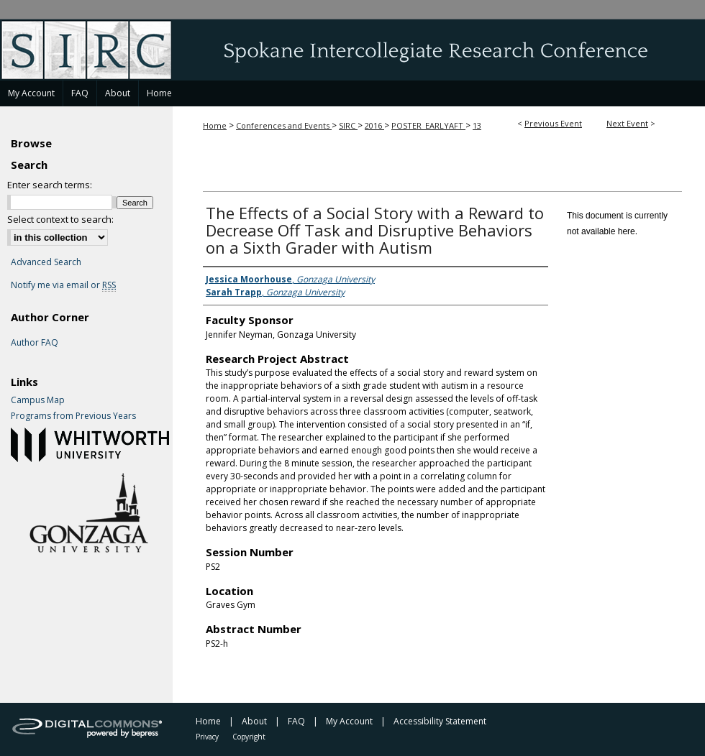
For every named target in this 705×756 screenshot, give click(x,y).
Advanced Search (46, 262)
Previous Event (553, 123)
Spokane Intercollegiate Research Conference (352, 49)
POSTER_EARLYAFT (428, 125)
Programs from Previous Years (73, 416)
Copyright (248, 737)
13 (477, 125)
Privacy (207, 737)
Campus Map (38, 400)
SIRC (348, 125)
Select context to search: (60, 219)
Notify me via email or (63, 285)
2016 (374, 125)
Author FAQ (34, 343)
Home (215, 125)
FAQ (296, 721)
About (254, 721)
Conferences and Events (284, 125)
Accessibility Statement (440, 721)
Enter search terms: (49, 184)
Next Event (627, 123)
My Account (349, 721)
